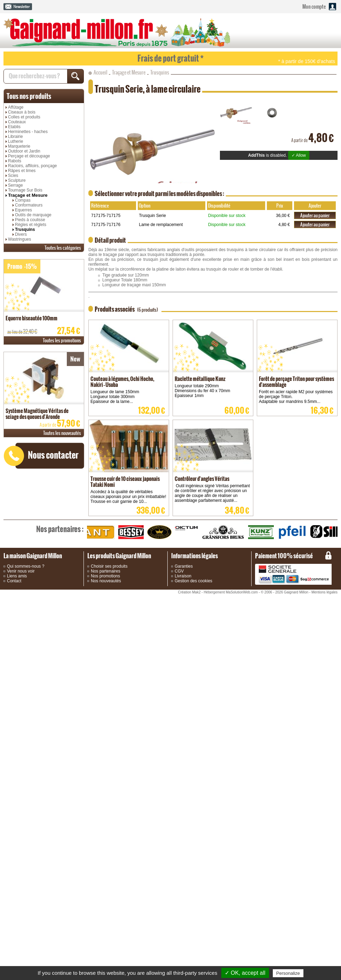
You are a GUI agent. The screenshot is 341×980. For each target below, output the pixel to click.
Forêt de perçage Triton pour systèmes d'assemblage (296, 382)
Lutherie (15, 141)
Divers (21, 234)
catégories (63, 247)
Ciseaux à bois (21, 112)
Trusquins (25, 229)
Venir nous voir (20, 571)
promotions (62, 340)
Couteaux (17, 121)
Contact (14, 580)
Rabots (14, 160)
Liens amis (17, 576)
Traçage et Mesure (27, 195)
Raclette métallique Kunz (200, 379)
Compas (23, 200)
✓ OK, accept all (245, 973)
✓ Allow (299, 155)
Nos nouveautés (106, 580)
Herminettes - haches (28, 131)
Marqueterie (19, 146)
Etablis (14, 126)
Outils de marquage (33, 214)
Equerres (23, 210)
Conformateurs (28, 205)
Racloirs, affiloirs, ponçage (32, 165)
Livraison (183, 576)
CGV (179, 571)
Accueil (100, 72)
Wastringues (19, 239)
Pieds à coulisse (30, 219)
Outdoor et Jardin (24, 151)
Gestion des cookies (193, 580)
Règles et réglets (30, 224)
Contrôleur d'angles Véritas (202, 479)
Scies (13, 175)
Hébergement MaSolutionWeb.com (230, 592)
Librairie (15, 136)
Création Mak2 (189, 592)
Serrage (15, 185)
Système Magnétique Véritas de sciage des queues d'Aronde (37, 414)
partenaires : (60, 529)
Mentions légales (324, 592)
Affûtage (15, 107)
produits (29, 96)
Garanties (184, 566)
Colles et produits (24, 117)
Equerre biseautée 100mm (31, 318)
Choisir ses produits (109, 566)
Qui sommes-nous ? (25, 566)
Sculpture (17, 180)
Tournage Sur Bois (25, 190)
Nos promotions (105, 576)
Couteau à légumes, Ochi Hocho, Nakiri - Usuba (122, 382)
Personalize (288, 973)
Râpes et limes (21, 170)
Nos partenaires (105, 571)
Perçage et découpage (29, 156)
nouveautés (62, 433)
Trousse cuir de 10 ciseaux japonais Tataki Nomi (125, 482)
